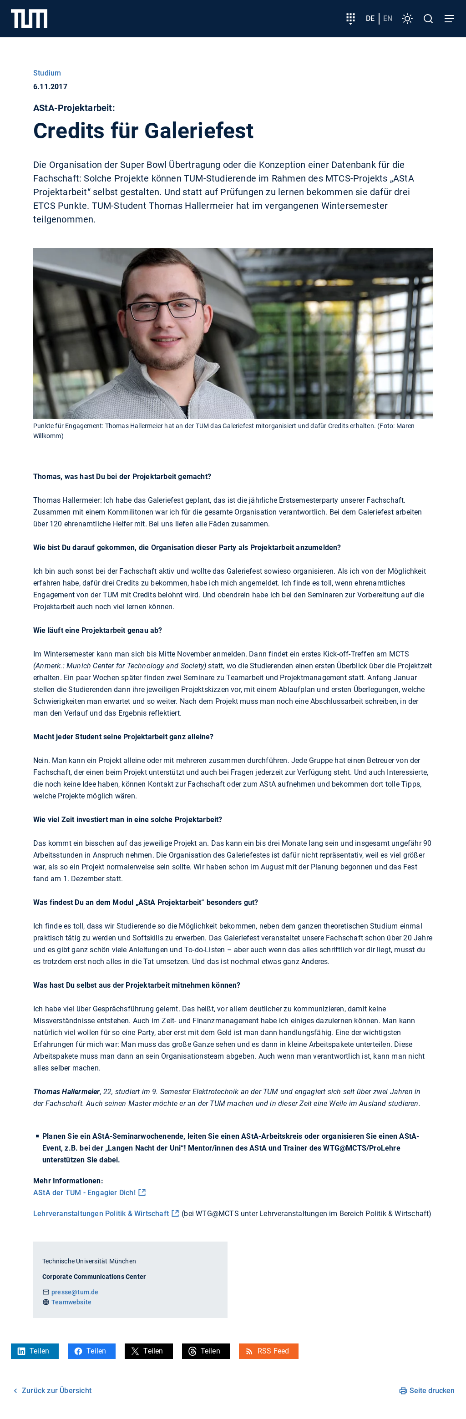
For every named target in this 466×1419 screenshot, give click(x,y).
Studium (47, 73)
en (387, 18)
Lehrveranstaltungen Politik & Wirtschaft (101, 1213)
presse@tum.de (75, 1292)
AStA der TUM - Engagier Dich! (84, 1192)
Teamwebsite (71, 1302)
